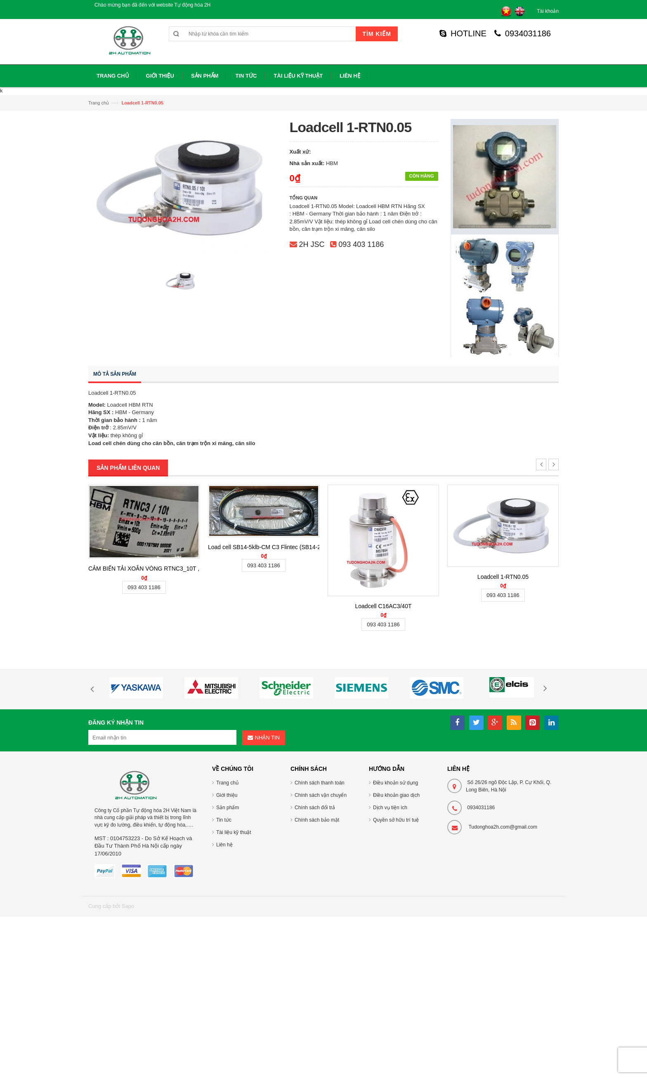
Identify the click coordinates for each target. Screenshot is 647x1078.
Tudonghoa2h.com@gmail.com (502, 827)
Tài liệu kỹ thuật (233, 832)
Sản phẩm (227, 807)
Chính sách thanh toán (320, 783)
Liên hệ (224, 845)
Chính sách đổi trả (315, 807)
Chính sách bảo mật (317, 820)
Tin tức (223, 820)
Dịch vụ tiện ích (390, 807)
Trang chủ (98, 102)
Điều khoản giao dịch (396, 795)
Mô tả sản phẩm (114, 374)
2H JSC (312, 244)
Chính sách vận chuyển (321, 795)
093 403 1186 (361, 244)
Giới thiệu (226, 795)
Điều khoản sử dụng (395, 783)
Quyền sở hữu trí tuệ (396, 820)
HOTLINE (462, 33)
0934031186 (522, 33)
